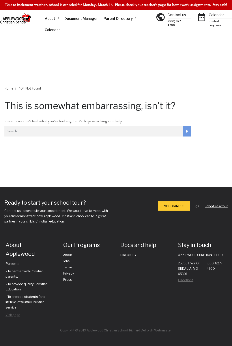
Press (67, 279)
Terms (68, 267)
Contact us (177, 15)
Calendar (52, 30)
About (50, 19)
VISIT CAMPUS (174, 206)
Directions (185, 280)
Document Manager (81, 19)
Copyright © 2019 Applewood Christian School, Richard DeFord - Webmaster (116, 330)
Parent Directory (118, 19)
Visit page (13, 315)
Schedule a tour (216, 206)
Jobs (66, 261)
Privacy (68, 273)
